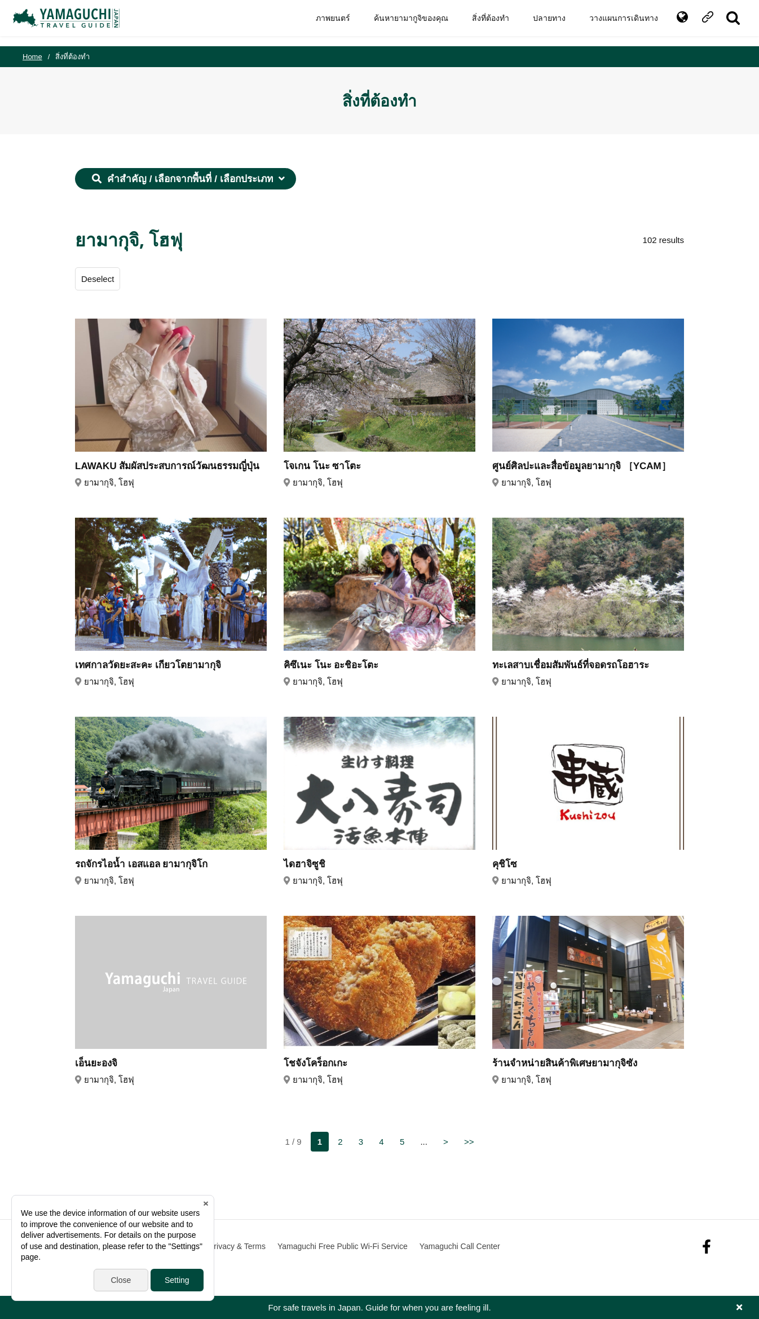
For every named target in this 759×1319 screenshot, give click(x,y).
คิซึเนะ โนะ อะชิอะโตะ (331, 665)
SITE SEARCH (724, 23)
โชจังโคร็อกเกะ (315, 1063)
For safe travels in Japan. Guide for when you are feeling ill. (379, 1307)
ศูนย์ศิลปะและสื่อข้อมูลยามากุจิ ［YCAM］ (581, 466)
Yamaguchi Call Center (460, 1246)
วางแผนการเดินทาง (614, 22)
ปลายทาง (539, 22)
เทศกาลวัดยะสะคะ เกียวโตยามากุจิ (148, 665)
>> (469, 1141)
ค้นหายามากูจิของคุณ (401, 22)
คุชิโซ (504, 864)
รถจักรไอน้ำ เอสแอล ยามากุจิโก (141, 864)
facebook (706, 1246)
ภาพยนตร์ (323, 22)
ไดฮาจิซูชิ (304, 864)
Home (32, 56)
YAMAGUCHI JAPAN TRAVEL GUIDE (77, 23)
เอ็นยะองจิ (96, 1063)
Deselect (97, 279)
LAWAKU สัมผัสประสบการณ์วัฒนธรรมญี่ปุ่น (167, 466)
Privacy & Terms (237, 1246)
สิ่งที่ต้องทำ (481, 22)
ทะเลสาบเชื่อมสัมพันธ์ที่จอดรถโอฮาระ (570, 665)
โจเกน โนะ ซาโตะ (322, 466)
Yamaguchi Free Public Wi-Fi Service (342, 1246)
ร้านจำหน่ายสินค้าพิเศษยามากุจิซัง (564, 1063)
